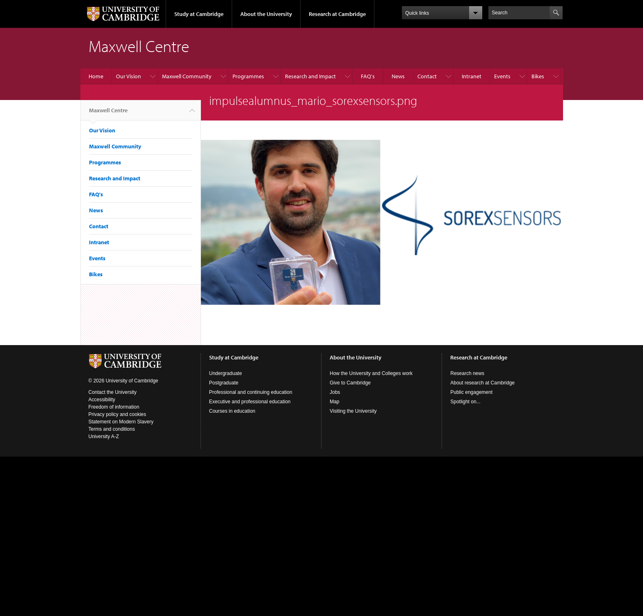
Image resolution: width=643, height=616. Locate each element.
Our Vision (128, 76)
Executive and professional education (250, 402)
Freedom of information (114, 407)
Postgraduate (223, 383)
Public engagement (471, 392)
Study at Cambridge (198, 14)
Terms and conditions (112, 429)
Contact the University (113, 392)
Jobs (335, 392)
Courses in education (232, 411)
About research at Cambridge (482, 383)
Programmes (248, 76)
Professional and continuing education (250, 392)
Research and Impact (310, 76)
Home (96, 76)
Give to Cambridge (350, 383)
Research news (467, 373)
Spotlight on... (465, 402)
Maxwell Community (187, 76)
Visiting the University (353, 411)
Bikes (537, 76)
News (398, 76)
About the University (266, 14)
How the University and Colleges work (371, 373)
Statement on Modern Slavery (121, 422)
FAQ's (368, 76)
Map (334, 402)
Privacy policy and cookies (117, 414)
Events (502, 76)
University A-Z (104, 436)
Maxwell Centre (108, 113)
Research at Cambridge (337, 14)
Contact (427, 76)
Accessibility (102, 399)
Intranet (471, 76)
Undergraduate (225, 373)
